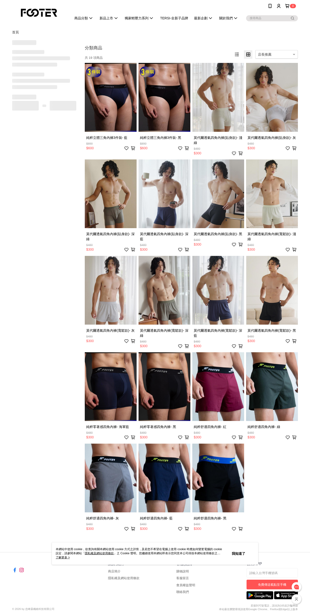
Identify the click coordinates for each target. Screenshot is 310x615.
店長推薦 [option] (264, 54)
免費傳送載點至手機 (272, 584)
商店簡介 (114, 571)
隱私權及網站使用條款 (124, 578)
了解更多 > (63, 557)
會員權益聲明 (185, 585)
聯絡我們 (182, 592)
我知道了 (238, 553)
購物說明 (182, 571)
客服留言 (182, 578)
